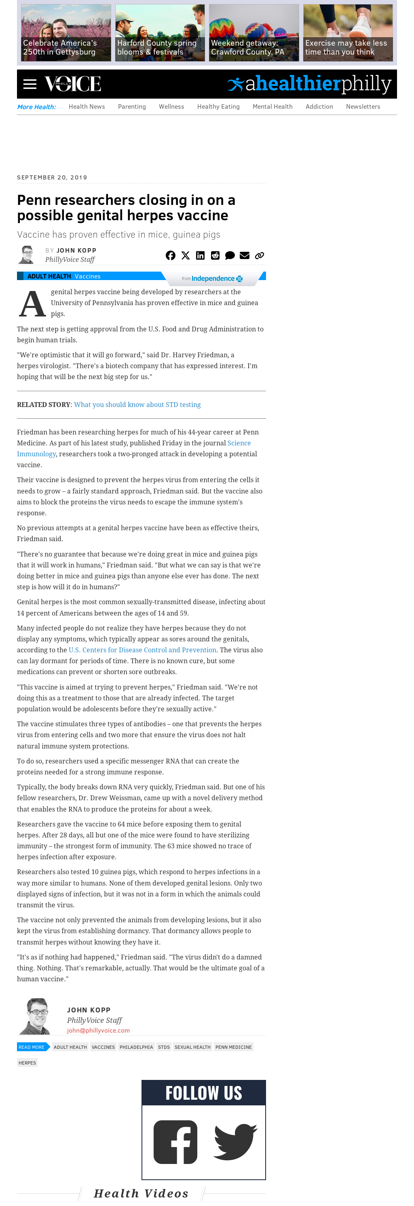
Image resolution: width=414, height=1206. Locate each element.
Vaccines (88, 276)
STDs (164, 1047)
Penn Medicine (233, 1047)
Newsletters (363, 106)
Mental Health (273, 106)
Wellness (171, 106)
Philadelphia (136, 1047)
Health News (87, 106)
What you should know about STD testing (137, 405)
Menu (29, 84)
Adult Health (49, 276)
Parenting (132, 106)
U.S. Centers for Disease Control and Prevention (142, 650)
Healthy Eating (218, 106)
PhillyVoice (72, 83)
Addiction (319, 106)
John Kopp (77, 250)
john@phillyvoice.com (98, 1030)
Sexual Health (193, 1047)
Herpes (27, 1062)
